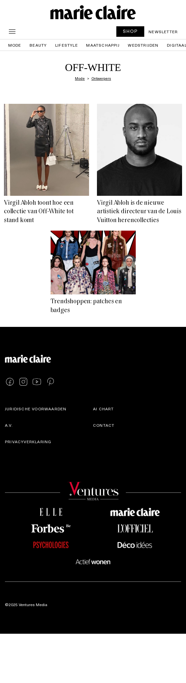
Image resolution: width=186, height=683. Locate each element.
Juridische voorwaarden (35, 409)
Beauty (38, 45)
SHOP (130, 31)
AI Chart (103, 409)
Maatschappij (102, 45)
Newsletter (163, 31)
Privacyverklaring (28, 441)
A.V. (9, 425)
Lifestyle (66, 45)
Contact (103, 425)
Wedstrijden (143, 45)
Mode (14, 45)
